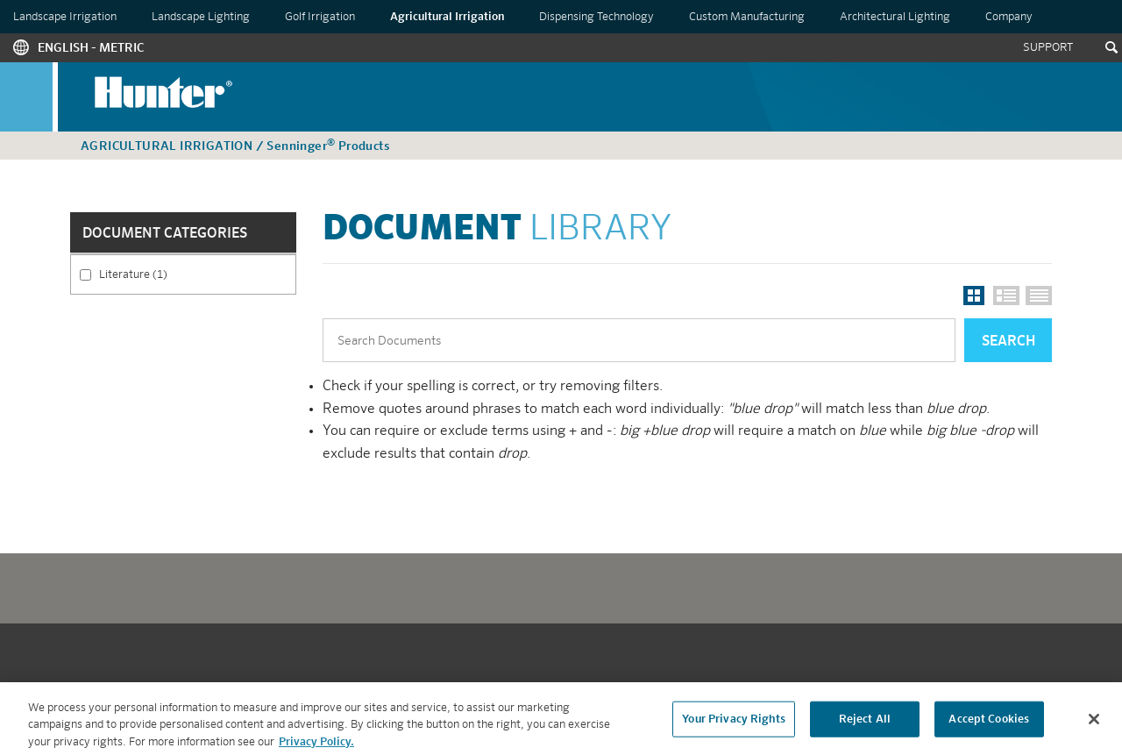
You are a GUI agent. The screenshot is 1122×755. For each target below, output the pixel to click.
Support (1048, 47)
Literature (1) (187, 274)
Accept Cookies (988, 724)
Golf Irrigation (320, 17)
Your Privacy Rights (733, 724)
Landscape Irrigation (65, 17)
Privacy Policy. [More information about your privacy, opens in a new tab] (316, 746)
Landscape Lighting (201, 17)
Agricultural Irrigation (447, 17)
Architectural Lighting (895, 17)
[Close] (1094, 723)
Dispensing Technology (596, 17)
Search (1008, 342)
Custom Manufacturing (747, 17)
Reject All (865, 724)
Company (1009, 17)
